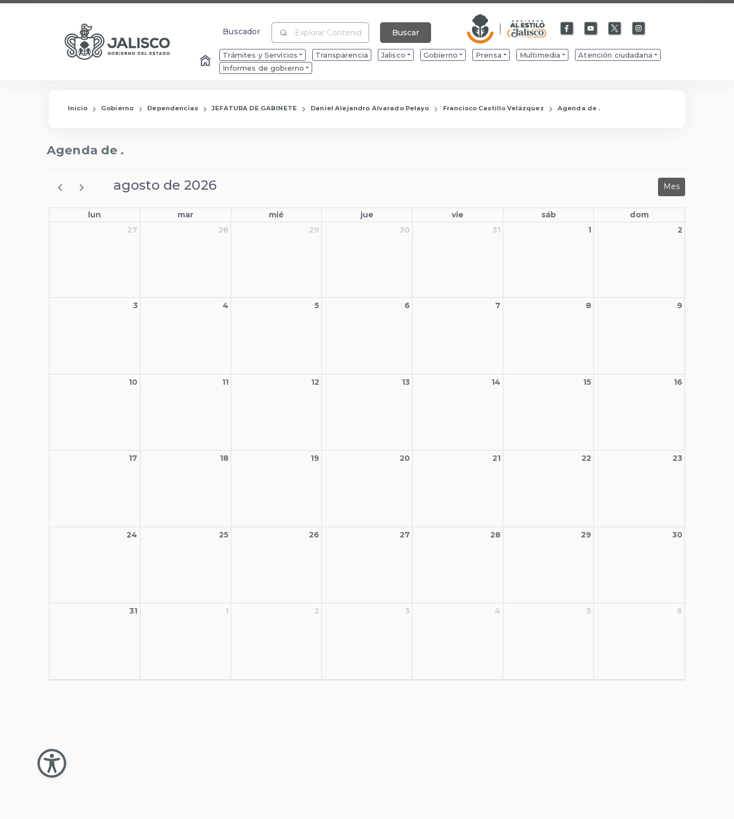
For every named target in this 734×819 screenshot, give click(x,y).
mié (276, 215)
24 (131, 535)
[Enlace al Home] (206, 61)
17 (133, 458)
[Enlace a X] (615, 29)
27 (132, 230)
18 (224, 458)
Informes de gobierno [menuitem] (263, 68)
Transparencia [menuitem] (341, 55)
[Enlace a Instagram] (639, 29)
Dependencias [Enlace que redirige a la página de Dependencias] (172, 108)
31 (496, 230)
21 (496, 458)
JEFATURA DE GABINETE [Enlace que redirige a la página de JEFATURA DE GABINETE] (254, 108)
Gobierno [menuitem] (440, 55)
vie (458, 215)
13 (406, 382)
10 (133, 382)
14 (496, 382)
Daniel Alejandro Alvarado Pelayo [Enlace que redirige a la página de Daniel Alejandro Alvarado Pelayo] (370, 108)
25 (224, 535)
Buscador (241, 31)
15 (587, 382)
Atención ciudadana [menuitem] (615, 55)
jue (367, 215)
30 (405, 230)
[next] (82, 186)
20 (405, 458)
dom (639, 215)
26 (314, 535)
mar (185, 215)
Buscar (405, 32)
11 (225, 382)
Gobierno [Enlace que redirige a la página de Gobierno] (117, 108)
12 (315, 382)
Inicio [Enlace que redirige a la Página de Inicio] (77, 108)
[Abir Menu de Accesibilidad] (52, 763)
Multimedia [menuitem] (540, 55)
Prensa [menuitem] (489, 55)
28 (223, 230)
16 (678, 382)
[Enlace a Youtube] (591, 29)
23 (677, 458)
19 (315, 458)
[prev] (60, 186)
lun (94, 215)
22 (586, 458)
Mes (671, 186)
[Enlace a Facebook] (567, 29)
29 (314, 230)
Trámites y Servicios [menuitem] (260, 55)
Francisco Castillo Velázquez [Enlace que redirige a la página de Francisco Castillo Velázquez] (493, 108)
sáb (548, 215)
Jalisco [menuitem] (393, 55)
